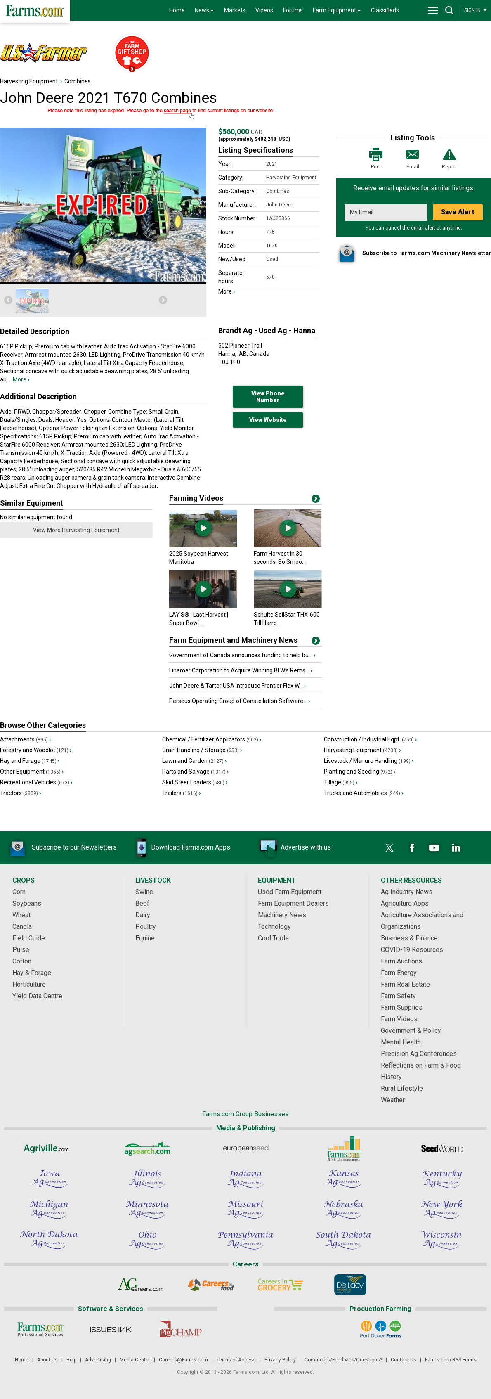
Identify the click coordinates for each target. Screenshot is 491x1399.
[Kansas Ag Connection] (344, 1179)
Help (71, 1360)
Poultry (145, 926)
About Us (47, 1360)
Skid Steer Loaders (194, 782)
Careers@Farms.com (183, 1360)
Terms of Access (236, 1360)
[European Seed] (245, 1148)
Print (376, 158)
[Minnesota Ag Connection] (147, 1209)
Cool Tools (273, 938)
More (21, 379)
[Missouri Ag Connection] (245, 1209)
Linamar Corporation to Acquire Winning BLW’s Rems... (240, 670)
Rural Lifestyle (402, 1088)
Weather (393, 1100)
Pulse (20, 950)
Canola (22, 926)
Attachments (25, 739)
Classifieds (385, 10)
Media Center (135, 1360)
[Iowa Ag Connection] (49, 1179)
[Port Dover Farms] (380, 1329)
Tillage (340, 782)
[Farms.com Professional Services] (40, 1329)
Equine (145, 938)
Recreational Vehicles (36, 782)
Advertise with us (293, 848)
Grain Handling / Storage (202, 750)
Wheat (21, 915)
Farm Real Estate (405, 984)
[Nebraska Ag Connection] (344, 1209)
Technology (274, 926)
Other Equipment (32, 771)
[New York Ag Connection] (442, 1209)
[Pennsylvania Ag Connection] (245, 1240)
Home (177, 10)
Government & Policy (411, 1030)
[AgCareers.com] (141, 1284)
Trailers (181, 793)
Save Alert (457, 212)
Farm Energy (399, 973)
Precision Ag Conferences (419, 1054)
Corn (19, 892)
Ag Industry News (406, 892)
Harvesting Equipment (29, 81)
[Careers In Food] (210, 1284)
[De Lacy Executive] (350, 1284)
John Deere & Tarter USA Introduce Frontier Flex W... (237, 685)
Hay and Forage (29, 760)
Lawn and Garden (194, 760)
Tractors (20, 793)
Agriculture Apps (405, 903)
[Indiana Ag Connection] (245, 1179)
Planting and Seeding (359, 771)
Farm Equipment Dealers (293, 903)
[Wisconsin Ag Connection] (442, 1240)
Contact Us (403, 1360)
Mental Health (401, 1042)
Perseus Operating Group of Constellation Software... (239, 701)
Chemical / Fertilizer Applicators (211, 739)
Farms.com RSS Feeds (451, 1360)
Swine (144, 892)
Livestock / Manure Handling (368, 760)
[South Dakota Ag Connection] (344, 1240)
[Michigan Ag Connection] (49, 1209)
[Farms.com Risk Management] (344, 1148)
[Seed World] (442, 1148)
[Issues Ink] (110, 1329)
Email (412, 158)
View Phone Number (268, 396)
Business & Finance (409, 938)
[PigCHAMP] (180, 1329)
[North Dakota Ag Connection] (49, 1240)
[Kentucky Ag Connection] (442, 1179)
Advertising (98, 1360)
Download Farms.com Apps (178, 848)
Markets (235, 10)
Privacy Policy (280, 1360)
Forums (293, 10)
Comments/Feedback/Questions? (343, 1360)
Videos (264, 10)
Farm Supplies (402, 1007)
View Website (268, 420)
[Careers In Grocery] (280, 1284)
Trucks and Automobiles (363, 793)
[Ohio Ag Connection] (147, 1240)
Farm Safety (398, 996)
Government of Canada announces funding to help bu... (242, 655)
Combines (77, 81)
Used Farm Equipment (289, 892)
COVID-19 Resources (412, 950)
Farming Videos (196, 498)
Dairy (142, 915)
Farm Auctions (401, 961)
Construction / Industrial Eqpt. (370, 739)
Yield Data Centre (37, 996)
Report (449, 158)
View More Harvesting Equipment (76, 530)
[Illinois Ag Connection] (147, 1179)
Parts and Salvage (195, 771)
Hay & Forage (31, 973)
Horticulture (29, 984)
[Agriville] (49, 1148)
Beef (142, 903)
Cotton (21, 961)
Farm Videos (399, 1019)
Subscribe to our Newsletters (62, 848)
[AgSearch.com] (147, 1148)
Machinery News (282, 915)
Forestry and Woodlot (35, 750)
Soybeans (26, 903)
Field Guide (28, 938)
